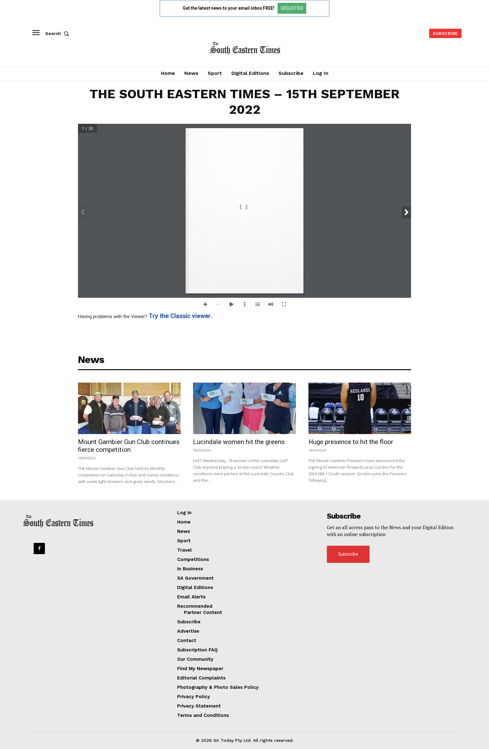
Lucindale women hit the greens (239, 442)
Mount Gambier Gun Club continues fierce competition (129, 445)
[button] (58, 33)
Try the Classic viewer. (180, 316)
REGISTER (292, 8)
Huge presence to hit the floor (350, 442)
